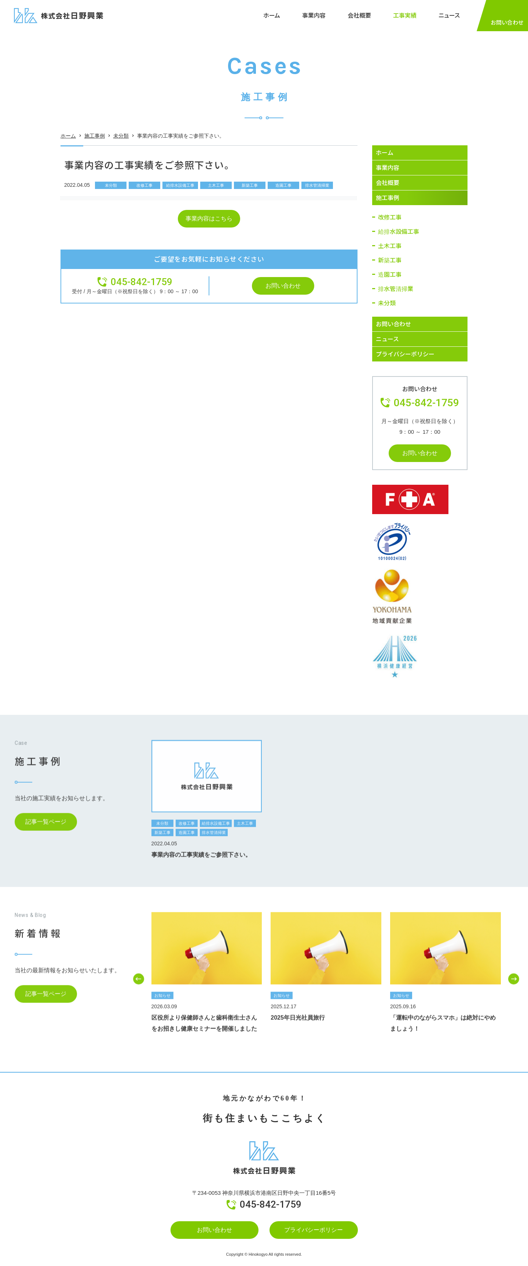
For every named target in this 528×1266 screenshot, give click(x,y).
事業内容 (314, 15)
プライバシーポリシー (313, 1230)
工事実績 (405, 15)
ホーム (271, 15)
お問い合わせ (214, 1230)
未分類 (121, 142)
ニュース (449, 15)
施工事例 (94, 142)
